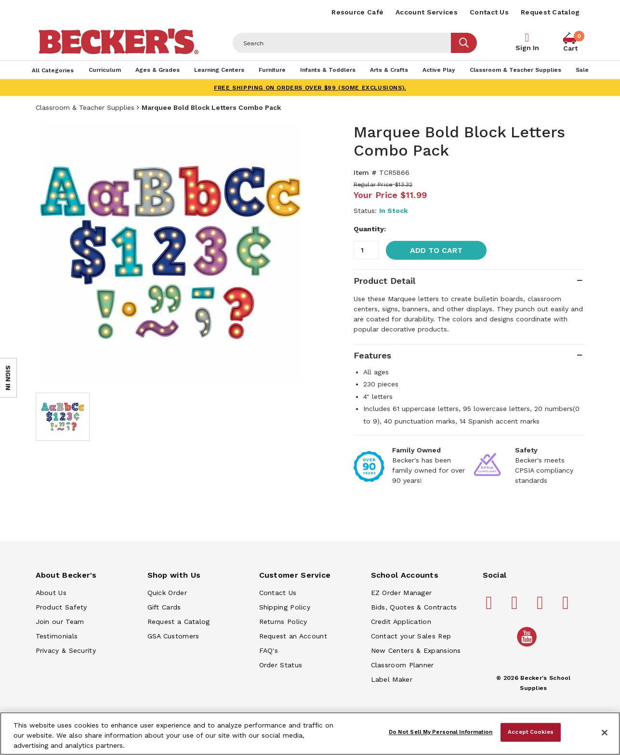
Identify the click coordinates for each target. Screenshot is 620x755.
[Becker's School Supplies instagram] (541, 606)
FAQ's (268, 650)
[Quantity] (366, 250)
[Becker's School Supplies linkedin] (567, 606)
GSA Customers (173, 636)
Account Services (427, 12)
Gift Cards (164, 607)
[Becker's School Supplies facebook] (490, 606)
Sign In (527, 48)
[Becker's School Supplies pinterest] (516, 606)
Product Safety (61, 607)
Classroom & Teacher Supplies (85, 107)
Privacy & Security (66, 650)
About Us (51, 592)
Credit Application (401, 621)
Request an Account (293, 636)
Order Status (281, 665)
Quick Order (167, 592)
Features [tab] (372, 355)
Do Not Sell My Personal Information (441, 732)
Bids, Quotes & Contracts (414, 607)
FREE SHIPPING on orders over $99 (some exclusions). (310, 87)
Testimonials (57, 636)
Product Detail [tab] (384, 281)
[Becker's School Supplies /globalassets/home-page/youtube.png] (528, 646)
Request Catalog (550, 12)
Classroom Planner (402, 665)
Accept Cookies (531, 732)
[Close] (604, 732)
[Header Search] (342, 43)
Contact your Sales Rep (411, 636)
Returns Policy (283, 621)
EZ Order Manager (401, 592)
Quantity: (370, 229)
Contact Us (489, 12)
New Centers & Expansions (416, 650)
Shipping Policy (285, 607)
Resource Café (357, 12)
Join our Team (60, 621)
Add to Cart (436, 250)
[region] (310, 733)
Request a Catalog (178, 621)
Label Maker (391, 679)
